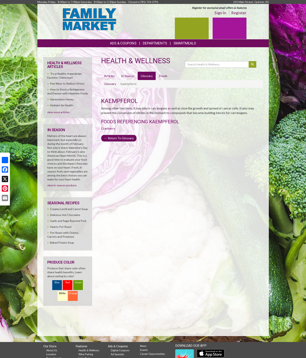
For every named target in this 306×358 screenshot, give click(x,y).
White (62, 293)
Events (144, 349)
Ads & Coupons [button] (123, 43)
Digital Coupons (120, 350)
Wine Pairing (86, 354)
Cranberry (108, 128)
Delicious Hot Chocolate (65, 215)
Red (67, 282)
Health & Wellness (89, 350)
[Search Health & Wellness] (217, 64)
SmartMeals (184, 43)
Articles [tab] (109, 76)
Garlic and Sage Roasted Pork (68, 220)
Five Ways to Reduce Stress (67, 83)
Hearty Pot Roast (61, 226)
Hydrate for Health (61, 105)
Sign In (220, 12)
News (143, 346)
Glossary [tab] (147, 76)
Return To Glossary (119, 138)
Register (238, 12)
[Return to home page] (90, 19)
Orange (73, 293)
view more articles (58, 112)
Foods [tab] (163, 76)
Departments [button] (155, 43)
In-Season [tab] (127, 76)
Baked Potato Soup (62, 242)
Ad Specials (117, 354)
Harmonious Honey (62, 99)
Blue (57, 282)
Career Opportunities (152, 353)
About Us (51, 350)
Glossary (110, 84)
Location (51, 354)
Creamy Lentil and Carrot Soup (69, 209)
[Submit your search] (252, 64)
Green (78, 282)
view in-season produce (62, 185)
